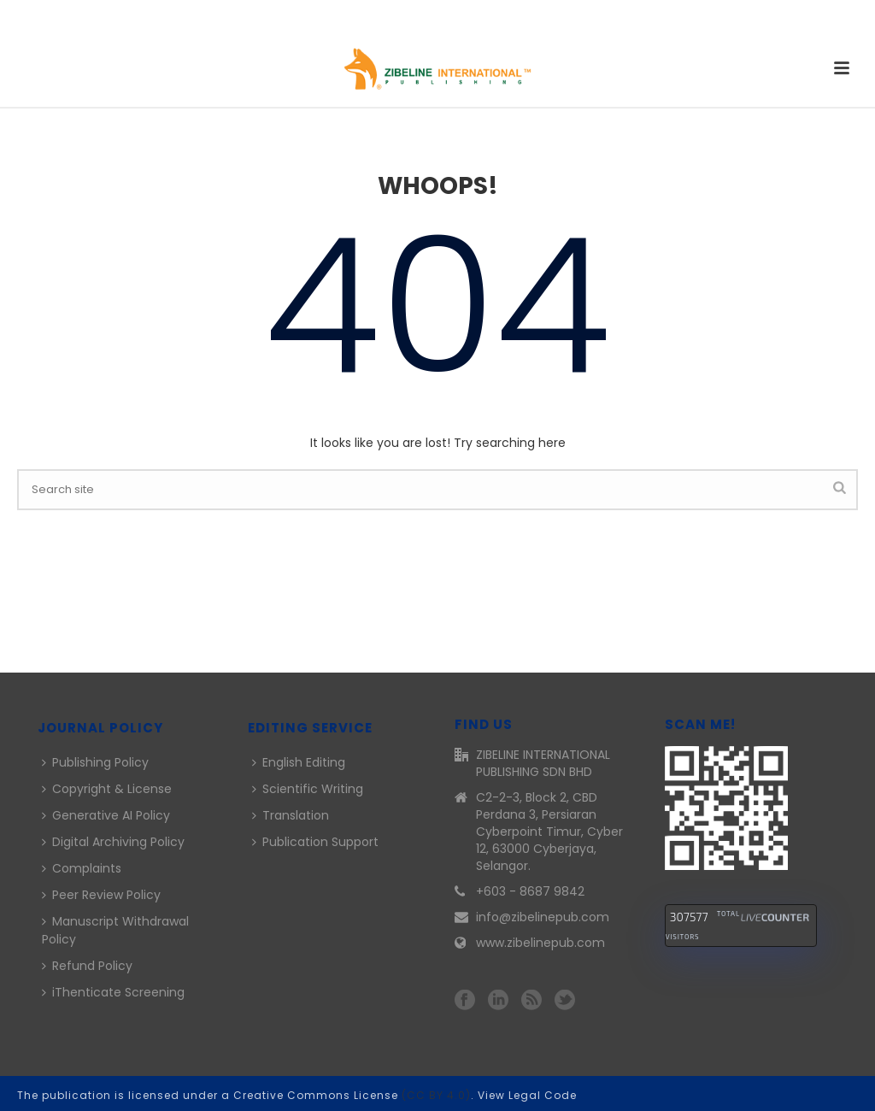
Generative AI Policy (106, 815)
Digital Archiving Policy (113, 841)
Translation (290, 815)
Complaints (81, 868)
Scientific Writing (307, 788)
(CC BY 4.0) (436, 1095)
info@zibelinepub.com (542, 917)
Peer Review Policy (101, 894)
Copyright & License (107, 788)
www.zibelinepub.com (540, 942)
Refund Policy (87, 965)
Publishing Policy (95, 762)
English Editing (298, 762)
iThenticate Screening (113, 992)
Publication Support (315, 841)
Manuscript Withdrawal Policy (115, 930)
